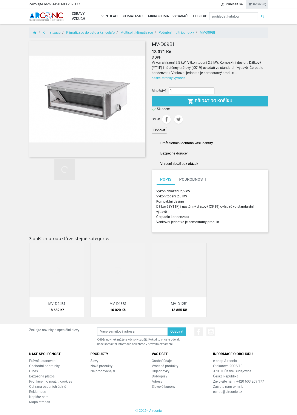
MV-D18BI (117, 303)
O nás (33, 371)
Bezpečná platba (42, 376)
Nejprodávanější (103, 371)
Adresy (157, 381)
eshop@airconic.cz (227, 392)
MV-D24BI (56, 303)
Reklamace (37, 392)
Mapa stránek (39, 402)
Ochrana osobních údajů (47, 387)
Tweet (178, 119)
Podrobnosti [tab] (192, 179)
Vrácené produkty (165, 366)
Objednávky (160, 371)
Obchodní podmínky (44, 366)
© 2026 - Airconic (148, 411)
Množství (159, 91)
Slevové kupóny (163, 387)
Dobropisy (159, 376)
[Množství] (191, 91)
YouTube (210, 331)
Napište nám (39, 397)
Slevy (94, 361)
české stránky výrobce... (170, 78)
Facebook (198, 331)
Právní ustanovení (42, 361)
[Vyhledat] (233, 16)
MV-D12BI (179, 303)
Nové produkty (102, 366)
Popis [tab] (166, 179)
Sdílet (166, 119)
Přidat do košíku (209, 101)
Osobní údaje (162, 361)
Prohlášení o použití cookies (50, 381)
